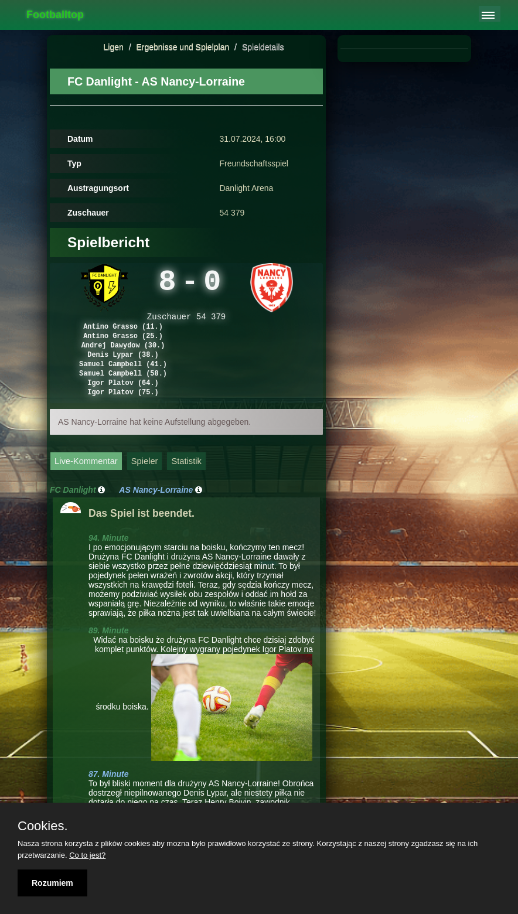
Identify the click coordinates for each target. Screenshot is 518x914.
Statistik (186, 481)
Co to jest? (87, 855)
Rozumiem (52, 883)
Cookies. (43, 826)
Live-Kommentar (86, 481)
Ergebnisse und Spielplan (182, 47)
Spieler (144, 481)
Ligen (114, 47)
